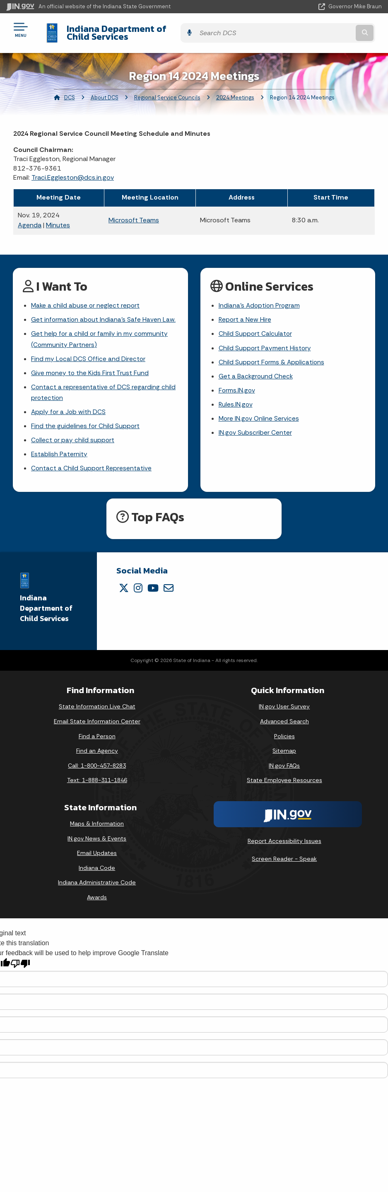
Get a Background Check (256, 372)
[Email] (169, 587)
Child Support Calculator (256, 328)
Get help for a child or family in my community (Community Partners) (100, 334)
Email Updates (97, 852)
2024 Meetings (235, 91)
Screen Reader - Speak (284, 858)
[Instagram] (138, 587)
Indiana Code (97, 867)
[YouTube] (153, 587)
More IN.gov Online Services (260, 416)
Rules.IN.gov (236, 401)
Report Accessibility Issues (284, 840)
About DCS (104, 91)
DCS (69, 91)
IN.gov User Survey (284, 706)
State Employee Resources (284, 779)
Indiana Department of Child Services (140, 29)
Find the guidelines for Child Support (85, 424)
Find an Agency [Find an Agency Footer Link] (97, 750)
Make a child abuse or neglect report (86, 299)
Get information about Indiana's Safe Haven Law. (104, 314)
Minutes (58, 218)
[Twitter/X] (124, 587)
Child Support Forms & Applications (272, 358)
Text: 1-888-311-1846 (97, 779)
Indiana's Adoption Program (260, 299)
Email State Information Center (97, 721)
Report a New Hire (245, 314)
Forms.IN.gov (237, 387)
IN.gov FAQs (284, 765)
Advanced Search (284, 721)
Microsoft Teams (133, 214)
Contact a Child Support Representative (92, 467)
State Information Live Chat (97, 706)
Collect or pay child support (73, 438)
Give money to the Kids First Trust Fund (90, 369)
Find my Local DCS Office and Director (89, 354)
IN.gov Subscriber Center (255, 430)
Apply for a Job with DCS (69, 409)
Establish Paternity (59, 453)
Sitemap (284, 750)
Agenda (29, 218)
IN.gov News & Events (96, 838)
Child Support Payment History (265, 343)
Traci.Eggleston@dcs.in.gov (72, 171)
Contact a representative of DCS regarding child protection (103, 389)
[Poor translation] (20, 963)
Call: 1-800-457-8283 (97, 765)
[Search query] (326, 30)
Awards (97, 897)
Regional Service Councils (167, 91)
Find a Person (97, 735)
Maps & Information (97, 823)
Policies (284, 735)
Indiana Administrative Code (97, 882)
